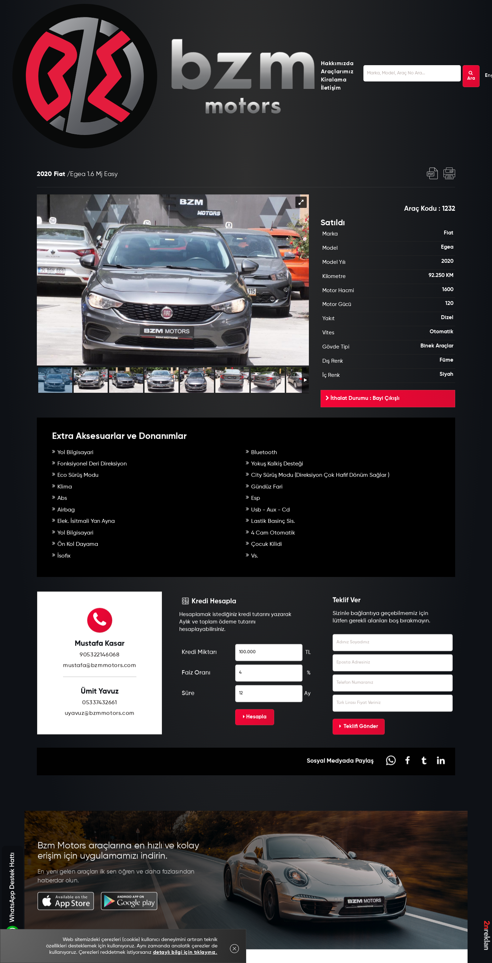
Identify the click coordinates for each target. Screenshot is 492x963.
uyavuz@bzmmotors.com (100, 745)
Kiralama (334, 80)
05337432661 (99, 735)
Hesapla (254, 749)
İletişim (331, 88)
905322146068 (99, 687)
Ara (471, 76)
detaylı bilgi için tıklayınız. (185, 952)
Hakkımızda (337, 64)
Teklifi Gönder (358, 758)
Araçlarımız (337, 72)
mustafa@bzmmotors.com (99, 698)
